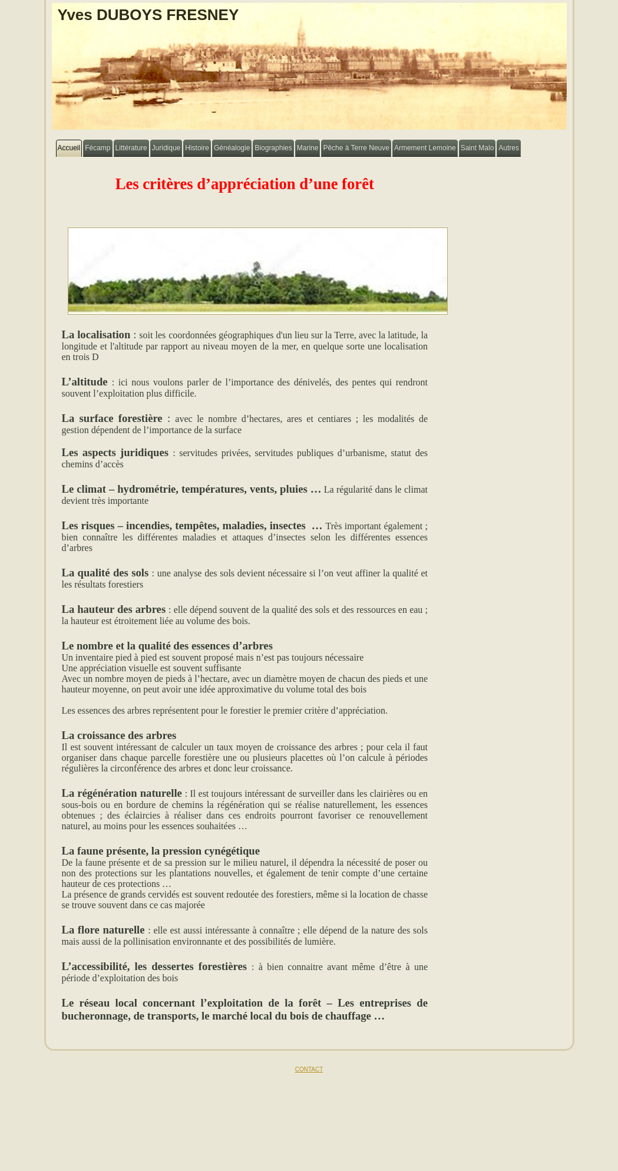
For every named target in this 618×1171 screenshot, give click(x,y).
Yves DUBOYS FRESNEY (148, 15)
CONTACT (309, 1069)
